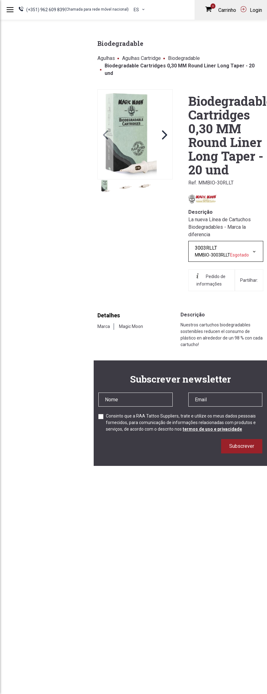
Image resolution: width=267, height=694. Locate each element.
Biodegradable (184, 58)
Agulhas (106, 58)
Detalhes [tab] (108, 315)
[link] (135, 134)
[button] (164, 134)
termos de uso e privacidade (212, 429)
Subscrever (241, 446)
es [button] (140, 9)
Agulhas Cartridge (141, 58)
